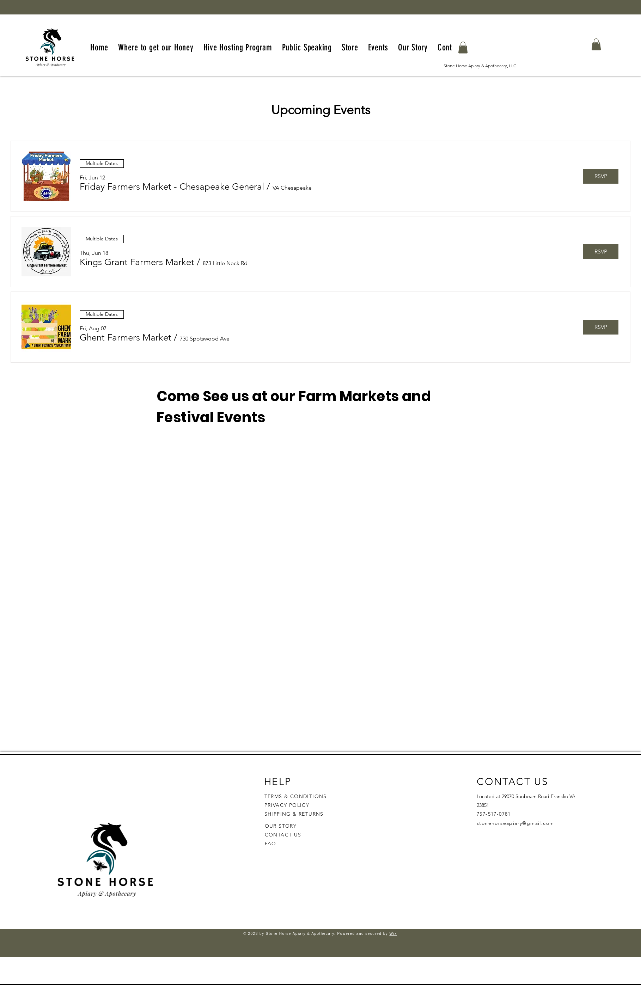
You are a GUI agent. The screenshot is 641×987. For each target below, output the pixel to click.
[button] (463, 47)
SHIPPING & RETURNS (294, 814)
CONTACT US (283, 835)
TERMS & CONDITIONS (295, 796)
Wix (393, 934)
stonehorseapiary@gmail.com (515, 823)
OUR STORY (281, 826)
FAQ (270, 843)
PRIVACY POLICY (287, 805)
